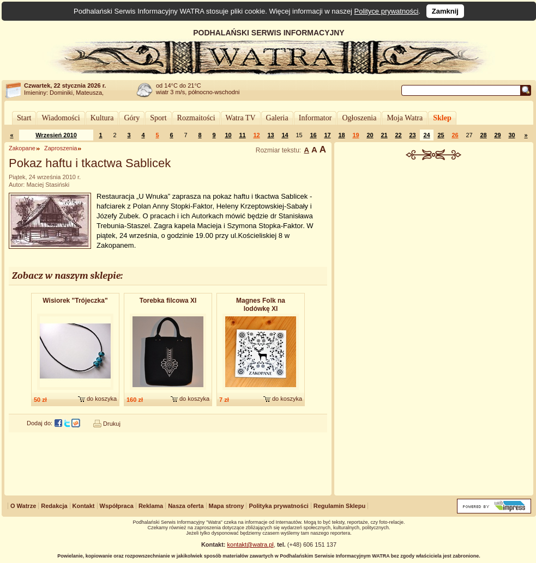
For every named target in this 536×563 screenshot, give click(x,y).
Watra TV (241, 118)
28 (483, 135)
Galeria (277, 118)
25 (440, 135)
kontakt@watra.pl (250, 544)
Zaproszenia (60, 148)
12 (256, 135)
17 (327, 135)
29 (497, 135)
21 (384, 135)
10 (228, 135)
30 (511, 135)
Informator (315, 118)
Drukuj (112, 423)
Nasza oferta (185, 506)
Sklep (442, 118)
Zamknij (445, 11)
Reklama (150, 506)
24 (426, 135)
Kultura (102, 118)
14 (284, 135)
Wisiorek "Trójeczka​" (75, 300)
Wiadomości (60, 118)
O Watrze (23, 506)
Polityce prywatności (386, 11)
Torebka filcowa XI (168, 300)
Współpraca (117, 506)
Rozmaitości (196, 118)
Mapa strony (226, 506)
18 (341, 135)
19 (355, 135)
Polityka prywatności (278, 506)
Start (24, 118)
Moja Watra (405, 118)
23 (412, 135)
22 (398, 135)
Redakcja (54, 506)
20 (369, 135)
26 (454, 135)
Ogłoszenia (359, 118)
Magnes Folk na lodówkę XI (260, 305)
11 (242, 135)
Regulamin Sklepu (339, 506)
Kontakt (84, 506)
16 (313, 135)
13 (270, 135)
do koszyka (102, 398)
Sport (158, 118)
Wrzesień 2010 (56, 135)
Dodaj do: (39, 423)
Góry (132, 118)
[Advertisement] (434, 329)
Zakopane (22, 148)
